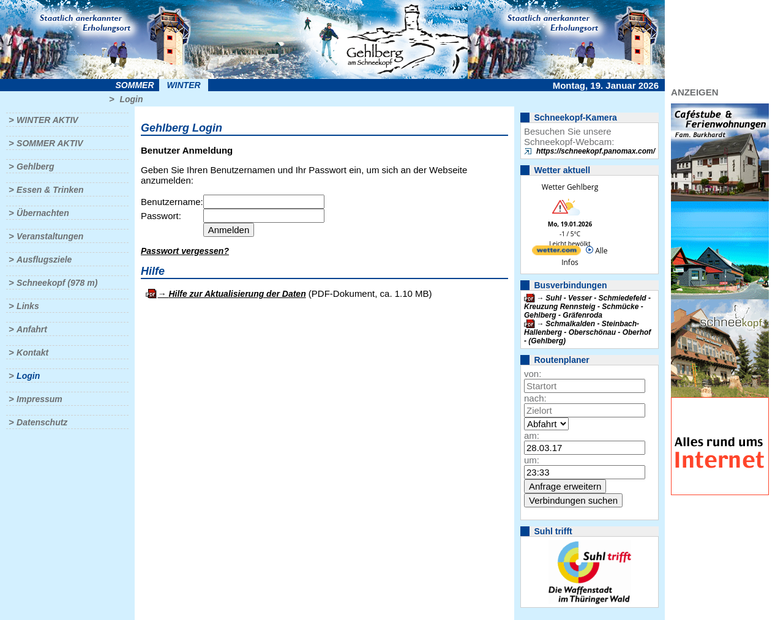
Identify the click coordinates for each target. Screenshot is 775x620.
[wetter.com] (556, 252)
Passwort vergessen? (185, 251)
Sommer (135, 85)
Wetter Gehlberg (570, 187)
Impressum (39, 399)
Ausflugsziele (44, 259)
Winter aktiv (47, 120)
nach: (535, 398)
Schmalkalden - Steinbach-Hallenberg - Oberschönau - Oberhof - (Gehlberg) (587, 332)
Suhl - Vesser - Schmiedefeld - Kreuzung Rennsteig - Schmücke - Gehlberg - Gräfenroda (587, 306)
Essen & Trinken (50, 190)
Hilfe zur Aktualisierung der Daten (236, 294)
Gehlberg (35, 166)
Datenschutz (42, 422)
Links (28, 306)
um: (531, 460)
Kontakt (32, 352)
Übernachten (43, 213)
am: (531, 435)
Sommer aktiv (50, 143)
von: (532, 373)
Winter (183, 85)
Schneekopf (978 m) (57, 283)
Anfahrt (32, 329)
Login (131, 99)
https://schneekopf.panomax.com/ (595, 151)
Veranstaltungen (50, 236)
